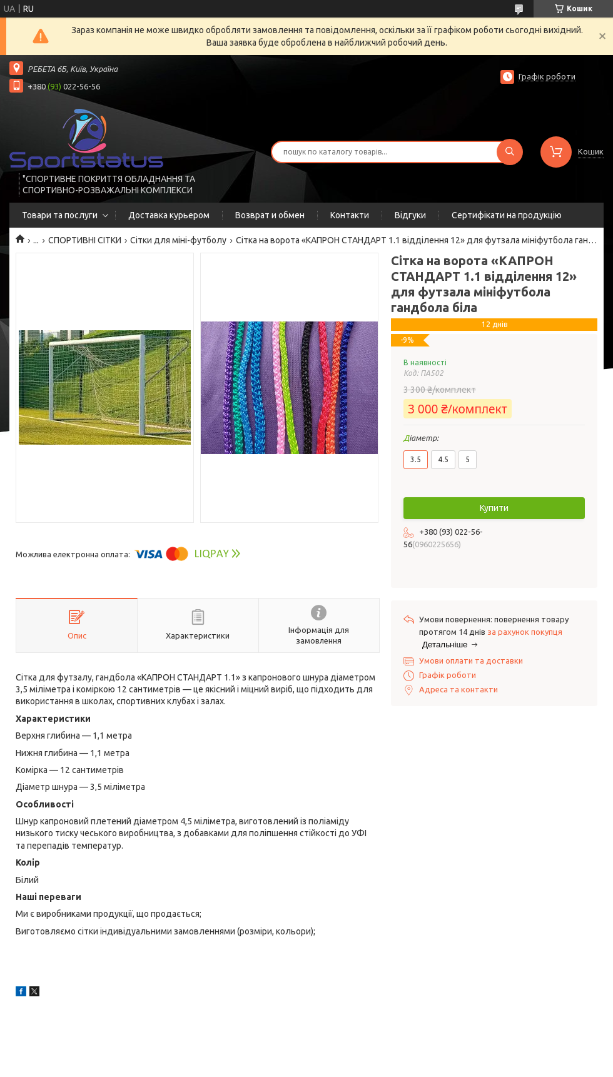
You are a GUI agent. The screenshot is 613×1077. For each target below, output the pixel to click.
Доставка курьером (169, 215)
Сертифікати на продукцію (507, 215)
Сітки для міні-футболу (178, 240)
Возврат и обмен (270, 215)
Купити (494, 508)
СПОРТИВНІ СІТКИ (84, 240)
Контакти (349, 215)
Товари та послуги (60, 215)
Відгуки (410, 215)
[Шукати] (510, 152)
